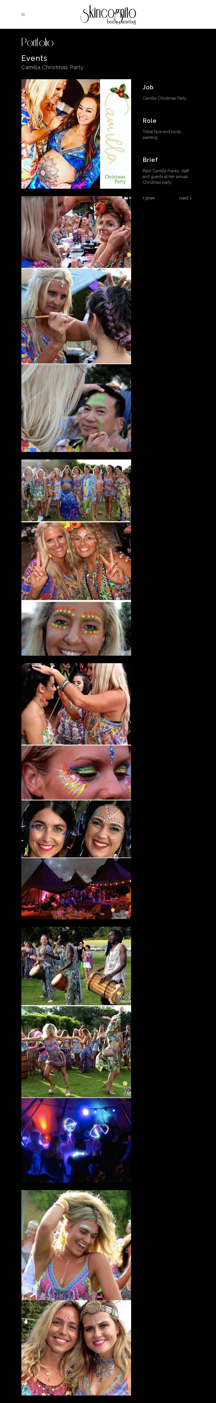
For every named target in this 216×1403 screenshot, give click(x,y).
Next (185, 198)
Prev (149, 198)
